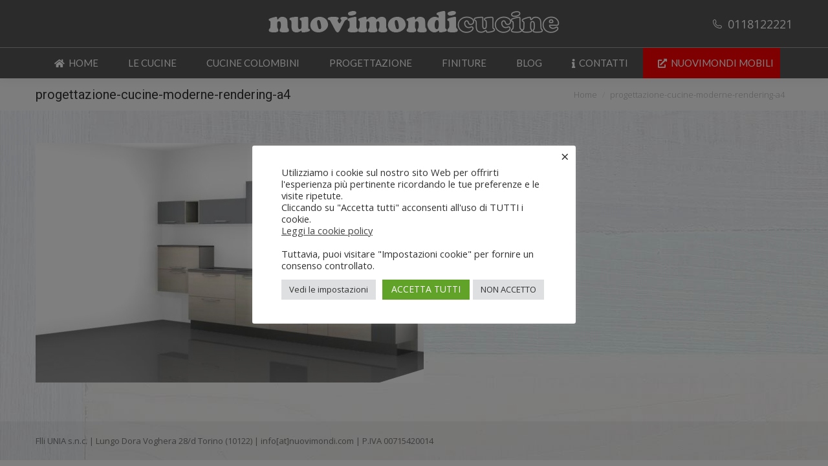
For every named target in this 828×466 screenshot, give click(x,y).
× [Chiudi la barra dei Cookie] (565, 156)
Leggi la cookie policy (327, 230)
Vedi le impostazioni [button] (328, 289)
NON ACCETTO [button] (508, 289)
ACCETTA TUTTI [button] (426, 289)
